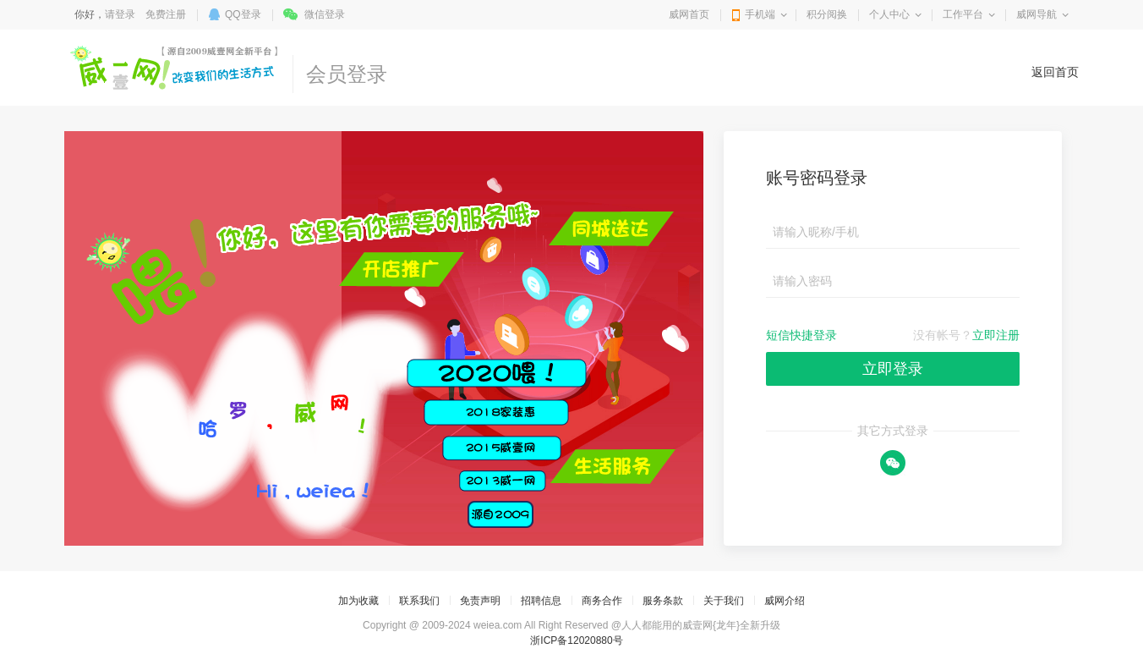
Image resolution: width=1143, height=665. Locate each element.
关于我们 (723, 601)
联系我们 (419, 601)
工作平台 (963, 14)
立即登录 (892, 368)
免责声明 (480, 601)
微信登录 (324, 14)
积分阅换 (827, 14)
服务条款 (663, 601)
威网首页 (689, 14)
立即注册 (996, 335)
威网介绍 (784, 601)
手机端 (760, 14)
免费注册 (165, 14)
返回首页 (1055, 72)
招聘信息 (541, 601)
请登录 (120, 14)
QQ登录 (243, 14)
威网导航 (1036, 14)
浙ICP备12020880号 (576, 640)
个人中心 (889, 14)
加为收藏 (358, 601)
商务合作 (602, 601)
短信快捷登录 (801, 335)
